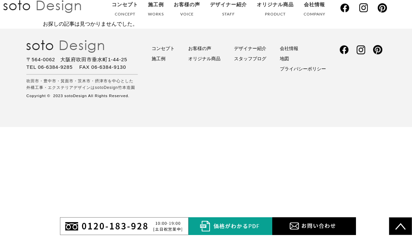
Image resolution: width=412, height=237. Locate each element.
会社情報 (314, 10)
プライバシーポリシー (303, 68)
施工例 (156, 10)
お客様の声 (187, 10)
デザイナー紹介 (228, 10)
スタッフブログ (250, 58)
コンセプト (125, 10)
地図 (284, 58)
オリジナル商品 (275, 10)
